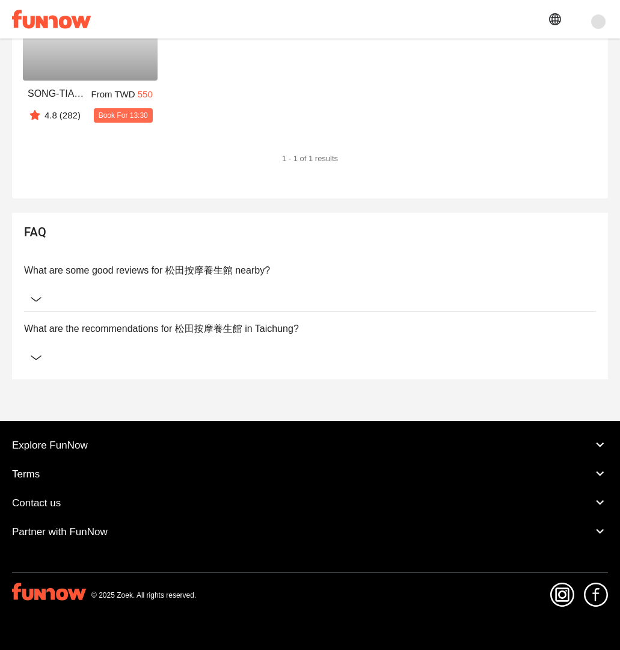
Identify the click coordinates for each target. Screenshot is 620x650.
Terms (310, 473)
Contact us (310, 502)
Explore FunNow (310, 445)
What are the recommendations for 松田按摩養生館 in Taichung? (310, 329)
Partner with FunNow (310, 531)
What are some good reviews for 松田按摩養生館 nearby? (310, 270)
